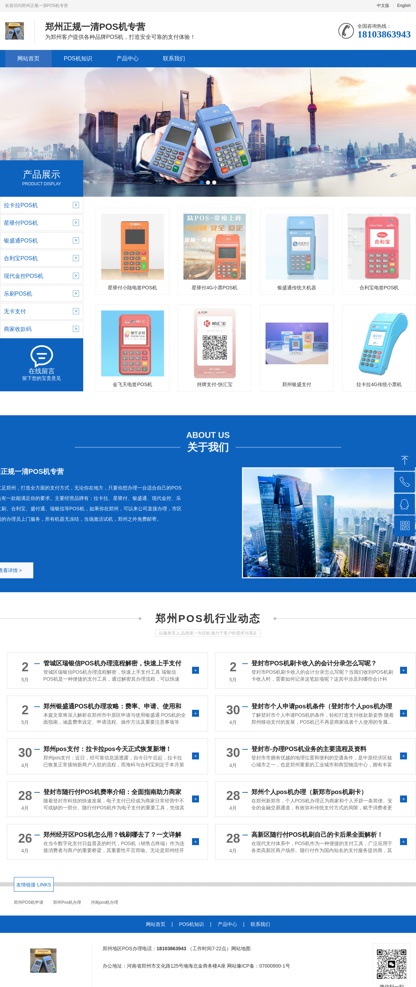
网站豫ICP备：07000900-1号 (258, 966)
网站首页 (28, 58)
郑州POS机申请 (28, 902)
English (404, 5)
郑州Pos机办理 (67, 902)
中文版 (383, 5)
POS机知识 (78, 58)
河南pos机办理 (104, 902)
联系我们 (174, 58)
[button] (202, 182)
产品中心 (127, 58)
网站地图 (241, 948)
